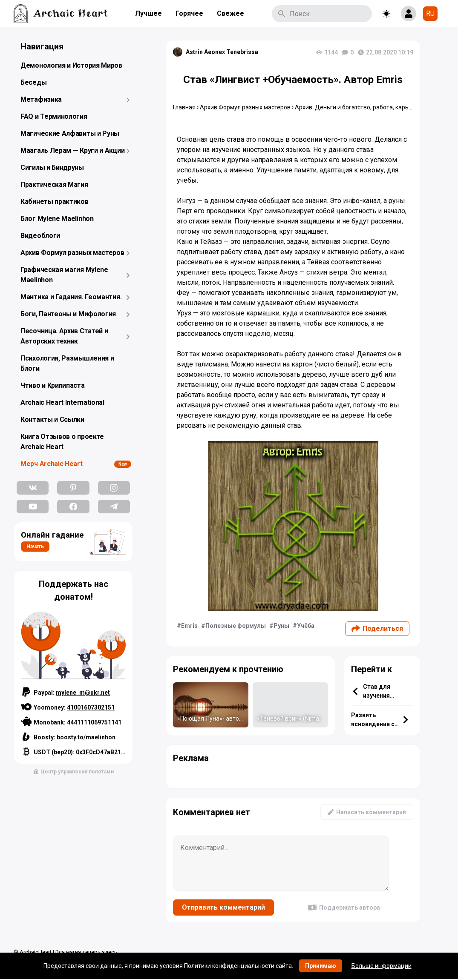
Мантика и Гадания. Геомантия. (70, 297)
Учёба (305, 625)
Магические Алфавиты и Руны (69, 133)
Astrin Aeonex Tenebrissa (222, 52)
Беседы (33, 82)
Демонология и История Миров (71, 65)
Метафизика (41, 99)
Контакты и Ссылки (52, 419)
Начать (35, 547)
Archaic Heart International (62, 402)
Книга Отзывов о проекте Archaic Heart (62, 441)
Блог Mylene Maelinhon (57, 219)
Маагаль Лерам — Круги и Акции (72, 150)
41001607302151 (91, 707)
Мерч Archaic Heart (51, 464)
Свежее (230, 13)
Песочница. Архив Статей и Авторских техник (64, 336)
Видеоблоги (40, 236)
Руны (281, 625)
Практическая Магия (54, 184)
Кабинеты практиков (54, 202)
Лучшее (148, 13)
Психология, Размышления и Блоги (67, 363)
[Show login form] (408, 13)
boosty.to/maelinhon (86, 737)
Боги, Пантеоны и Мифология (68, 314)
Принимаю (320, 965)
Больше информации (381, 965)
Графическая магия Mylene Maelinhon (64, 275)
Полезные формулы (235, 625)
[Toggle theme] (386, 13)
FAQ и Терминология (53, 116)
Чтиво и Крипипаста (52, 385)
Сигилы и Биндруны (52, 167)
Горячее (189, 13)
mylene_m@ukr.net (83, 692)
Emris (189, 625)
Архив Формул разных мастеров (72, 253)
